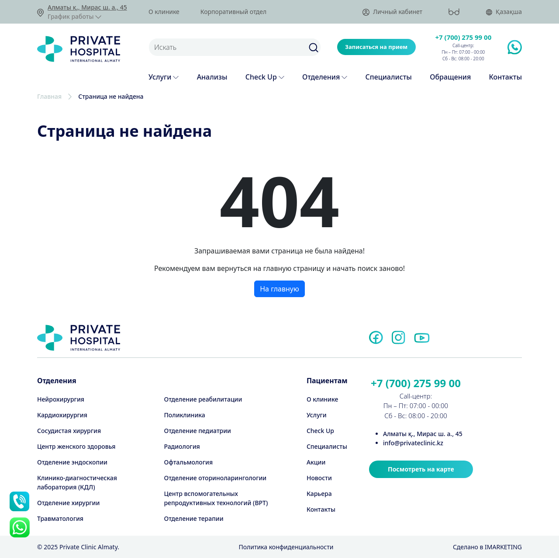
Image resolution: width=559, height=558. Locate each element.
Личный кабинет (392, 12)
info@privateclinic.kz (413, 443)
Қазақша (504, 11)
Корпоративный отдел (233, 12)
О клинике (163, 12)
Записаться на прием (376, 47)
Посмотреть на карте (421, 469)
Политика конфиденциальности (285, 547)
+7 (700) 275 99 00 (463, 37)
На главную (279, 289)
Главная (49, 96)
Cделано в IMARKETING (487, 547)
